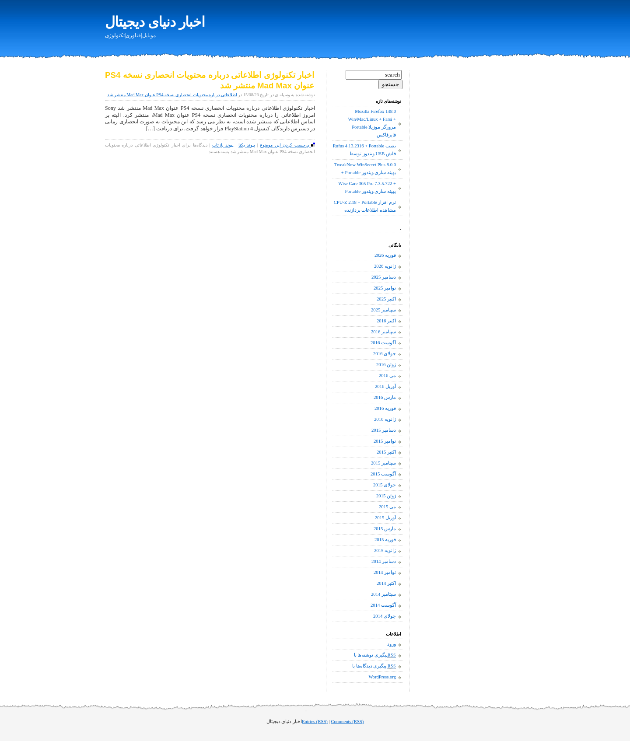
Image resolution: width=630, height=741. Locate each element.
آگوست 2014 (383, 605)
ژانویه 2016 (385, 419)
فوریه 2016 (385, 408)
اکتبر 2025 (386, 299)
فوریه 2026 (385, 255)
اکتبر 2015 (386, 452)
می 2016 (387, 375)
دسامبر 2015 (383, 430)
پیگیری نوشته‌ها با (375, 655)
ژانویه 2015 (385, 550)
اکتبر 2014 (386, 583)
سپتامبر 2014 (383, 594)
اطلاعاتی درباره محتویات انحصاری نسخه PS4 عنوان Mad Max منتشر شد (172, 94)
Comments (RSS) (347, 721)
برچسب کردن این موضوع (287, 145)
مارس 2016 (385, 397)
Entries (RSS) (315, 721)
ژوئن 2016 (386, 364)
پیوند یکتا (246, 145)
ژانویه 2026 (385, 266)
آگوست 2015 (383, 474)
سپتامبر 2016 (383, 331)
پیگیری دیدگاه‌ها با (374, 666)
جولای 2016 (384, 353)
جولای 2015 (384, 484)
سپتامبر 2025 (383, 310)
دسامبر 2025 (383, 277)
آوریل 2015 (385, 517)
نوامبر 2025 (385, 288)
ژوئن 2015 (386, 495)
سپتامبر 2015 (383, 463)
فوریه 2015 (385, 539)
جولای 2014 (384, 616)
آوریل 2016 (385, 386)
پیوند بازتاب (223, 145)
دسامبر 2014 (383, 561)
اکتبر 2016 (386, 320)
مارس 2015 (385, 528)
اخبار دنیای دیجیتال (155, 22)
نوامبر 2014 (385, 572)
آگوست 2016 (383, 342)
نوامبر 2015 (385, 441)
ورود (391, 644)
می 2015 (387, 506)
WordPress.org (382, 677)
